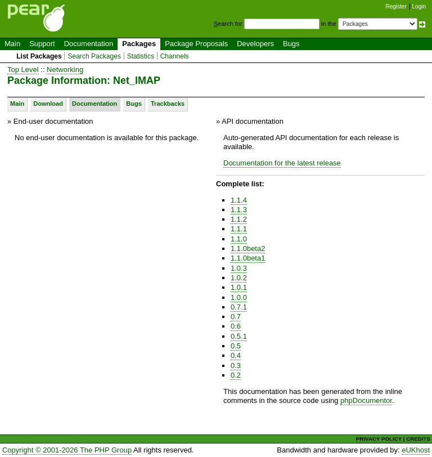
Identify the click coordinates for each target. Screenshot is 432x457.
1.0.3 (239, 268)
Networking (65, 69)
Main (12, 43)
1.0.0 (239, 297)
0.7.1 (239, 307)
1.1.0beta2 (248, 248)
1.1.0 (239, 239)
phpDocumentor (366, 400)
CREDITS (418, 439)
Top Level (23, 69)
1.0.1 (239, 287)
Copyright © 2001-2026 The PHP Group (67, 450)
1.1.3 (239, 209)
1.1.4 (239, 200)
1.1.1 (239, 229)
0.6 (236, 326)
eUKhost (416, 450)
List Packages (39, 56)
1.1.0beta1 (248, 258)
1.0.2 (239, 278)
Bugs (291, 43)
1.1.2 (239, 219)
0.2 (236, 375)
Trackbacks (167, 103)
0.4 (236, 355)
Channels (174, 56)
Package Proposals (196, 43)
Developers (255, 43)
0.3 (236, 365)
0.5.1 (239, 336)
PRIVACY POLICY (379, 439)
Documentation (88, 43)
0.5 (236, 346)
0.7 (236, 316)
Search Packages (94, 56)
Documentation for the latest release (282, 163)
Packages (139, 43)
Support (42, 43)
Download (48, 103)
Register (396, 6)
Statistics (140, 56)
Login (419, 6)
